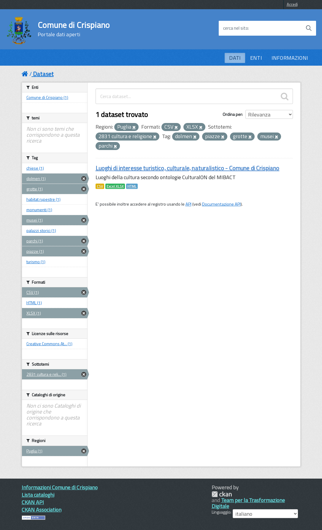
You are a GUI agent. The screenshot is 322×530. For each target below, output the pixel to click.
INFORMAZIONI (290, 58)
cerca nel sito (235, 28)
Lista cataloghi (38, 495)
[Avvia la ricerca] (308, 28)
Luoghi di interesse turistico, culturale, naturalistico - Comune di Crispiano (188, 168)
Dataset (43, 73)
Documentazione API (221, 204)
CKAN (222, 494)
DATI (235, 58)
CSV (100, 186)
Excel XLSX (115, 186)
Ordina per (232, 114)
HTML (132, 186)
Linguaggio (221, 512)
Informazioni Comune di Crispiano (60, 487)
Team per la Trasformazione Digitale (248, 503)
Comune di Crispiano (74, 29)
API (188, 204)
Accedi (292, 4)
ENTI (256, 58)
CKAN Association (41, 510)
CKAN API (33, 502)
